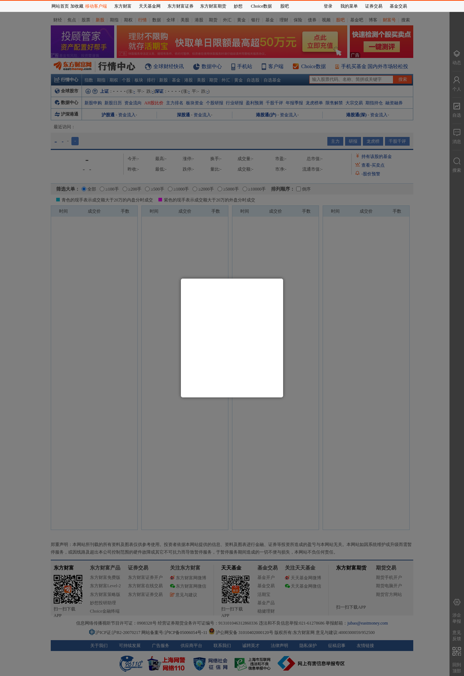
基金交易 (398, 6)
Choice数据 (261, 6)
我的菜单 (349, 6)
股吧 (284, 6)
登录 (328, 6)
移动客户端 (96, 6)
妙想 (238, 6)
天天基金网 (150, 6)
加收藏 (76, 6)
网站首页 (60, 6)
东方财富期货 (213, 6)
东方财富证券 (180, 6)
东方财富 (123, 6)
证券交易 (373, 6)
